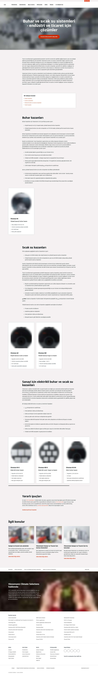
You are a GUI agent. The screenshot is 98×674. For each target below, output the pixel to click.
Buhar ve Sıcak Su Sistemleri (49, 569)
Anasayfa (10, 569)
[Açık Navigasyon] (5, 5)
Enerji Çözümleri (18, 569)
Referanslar (39, 4)
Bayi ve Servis (31, 4)
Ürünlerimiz (14, 4)
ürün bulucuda (59, 502)
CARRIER (21, 672)
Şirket (46, 4)
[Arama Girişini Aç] (89, 4)
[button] (87, 569)
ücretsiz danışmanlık (42, 505)
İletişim (51, 4)
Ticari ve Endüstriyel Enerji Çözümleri (32, 569)
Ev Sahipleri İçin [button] (59, 4)
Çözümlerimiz (22, 4)
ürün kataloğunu (30, 500)
